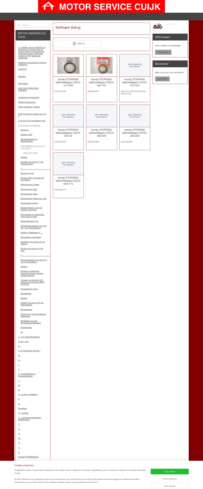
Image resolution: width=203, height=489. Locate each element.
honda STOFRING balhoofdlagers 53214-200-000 (101, 133)
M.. (19, 385)
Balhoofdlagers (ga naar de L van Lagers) (33, 147)
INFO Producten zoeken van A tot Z (32, 115)
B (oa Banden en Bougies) (29, 125)
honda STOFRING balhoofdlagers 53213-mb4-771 (68, 180)
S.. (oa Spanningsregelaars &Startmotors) (29, 419)
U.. (19, 429)
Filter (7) (78, 44)
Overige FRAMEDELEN (28, 457)
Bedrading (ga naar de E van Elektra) (33, 243)
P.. (19, 399)
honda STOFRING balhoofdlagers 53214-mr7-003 (68, 82)
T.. (19, 424)
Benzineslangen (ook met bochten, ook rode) (31, 209)
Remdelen (22, 408)
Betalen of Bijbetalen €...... (32, 233)
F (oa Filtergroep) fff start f (29, 351)
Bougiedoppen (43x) (29, 289)
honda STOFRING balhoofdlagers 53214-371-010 (134, 82)
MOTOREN (23, 84)
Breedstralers (26, 328)
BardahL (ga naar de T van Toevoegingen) (32, 163)
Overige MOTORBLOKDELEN (31, 461)
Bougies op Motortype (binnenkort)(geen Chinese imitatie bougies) (32, 273)
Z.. (19, 452)
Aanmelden (162, 79)
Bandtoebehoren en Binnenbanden (29, 140)
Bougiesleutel (26, 310)
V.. (19, 434)
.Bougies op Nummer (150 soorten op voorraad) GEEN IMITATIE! (32, 282)
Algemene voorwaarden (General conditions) (32, 64)
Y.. (19, 448)
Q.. (19, 404)
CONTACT (22, 69)
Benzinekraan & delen (30, 185)
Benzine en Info (27, 173)
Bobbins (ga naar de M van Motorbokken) (32, 304)
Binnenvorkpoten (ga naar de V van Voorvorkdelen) (34, 261)
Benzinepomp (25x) (29, 189)
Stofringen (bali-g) (30, 153)
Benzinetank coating (29, 203)
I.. (19, 365)
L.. (19, 381)
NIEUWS (22, 77)
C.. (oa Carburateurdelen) (29, 337)
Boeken (24, 267)
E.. (19, 346)
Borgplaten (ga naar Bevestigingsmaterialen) (31, 322)
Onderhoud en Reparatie (28, 97)
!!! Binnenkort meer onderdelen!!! (32, 470)
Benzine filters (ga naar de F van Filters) (33, 179)
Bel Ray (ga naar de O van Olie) (32, 250)
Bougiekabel (26, 294)
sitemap (99, 483)
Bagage (24, 157)
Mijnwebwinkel (139, 483)
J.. (19, 369)
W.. (19, 438)
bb (22, 332)
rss (104, 483)
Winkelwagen (163, 52)
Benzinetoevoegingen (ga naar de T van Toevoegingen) (34, 227)
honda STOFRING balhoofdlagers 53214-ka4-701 (101, 82)
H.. (19, 360)
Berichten (25, 130)
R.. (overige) (23, 413)
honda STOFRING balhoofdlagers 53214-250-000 (134, 133)
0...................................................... (35, 169)
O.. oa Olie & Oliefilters (28, 394)
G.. (19, 355)
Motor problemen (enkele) (29, 107)
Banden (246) (26, 135)
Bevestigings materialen (31, 237)
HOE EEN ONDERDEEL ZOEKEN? (28, 89)
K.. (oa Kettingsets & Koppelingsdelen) (27, 375)
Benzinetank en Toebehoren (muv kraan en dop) (32, 216)
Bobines (24, 298)
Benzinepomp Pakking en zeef (33, 199)
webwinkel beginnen (115, 483)
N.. (19, 390)
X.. (19, 443)
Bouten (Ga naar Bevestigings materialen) (33, 315)
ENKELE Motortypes (27, 102)
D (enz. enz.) (23, 341)
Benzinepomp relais (29, 194)
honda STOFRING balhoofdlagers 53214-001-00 (68, 133)
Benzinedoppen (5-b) (30, 221)
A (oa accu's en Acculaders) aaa (31, 121)
